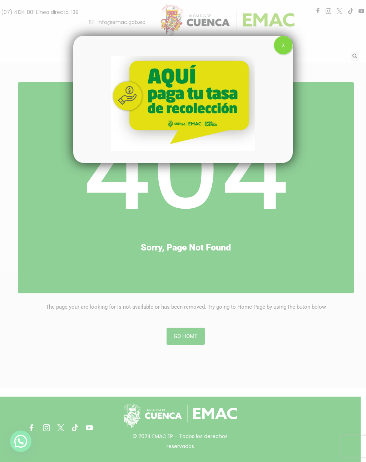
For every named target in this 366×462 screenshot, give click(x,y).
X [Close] (283, 45)
